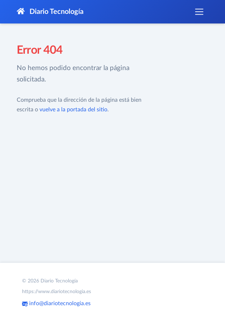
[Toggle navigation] (199, 12)
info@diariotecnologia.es (56, 303)
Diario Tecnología (50, 11)
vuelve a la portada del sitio (73, 109)
